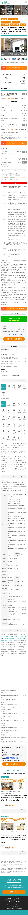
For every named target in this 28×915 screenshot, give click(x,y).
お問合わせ (18, 908)
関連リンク (10, 904)
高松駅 (14, 499)
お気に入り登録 (15, 313)
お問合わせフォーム (14, 892)
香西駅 (14, 501)
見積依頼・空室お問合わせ (16, 68)
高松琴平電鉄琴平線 (12, 505)
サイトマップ (17, 904)
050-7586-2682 (16, 334)
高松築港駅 (21, 505)
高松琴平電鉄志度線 (12, 509)
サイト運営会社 (10, 908)
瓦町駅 (20, 509)
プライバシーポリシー (14, 906)
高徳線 (9, 503)
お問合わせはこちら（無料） (14, 339)
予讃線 (9, 499)
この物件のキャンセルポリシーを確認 (11, 375)
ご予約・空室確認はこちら (15, 764)
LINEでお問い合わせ (14, 319)
